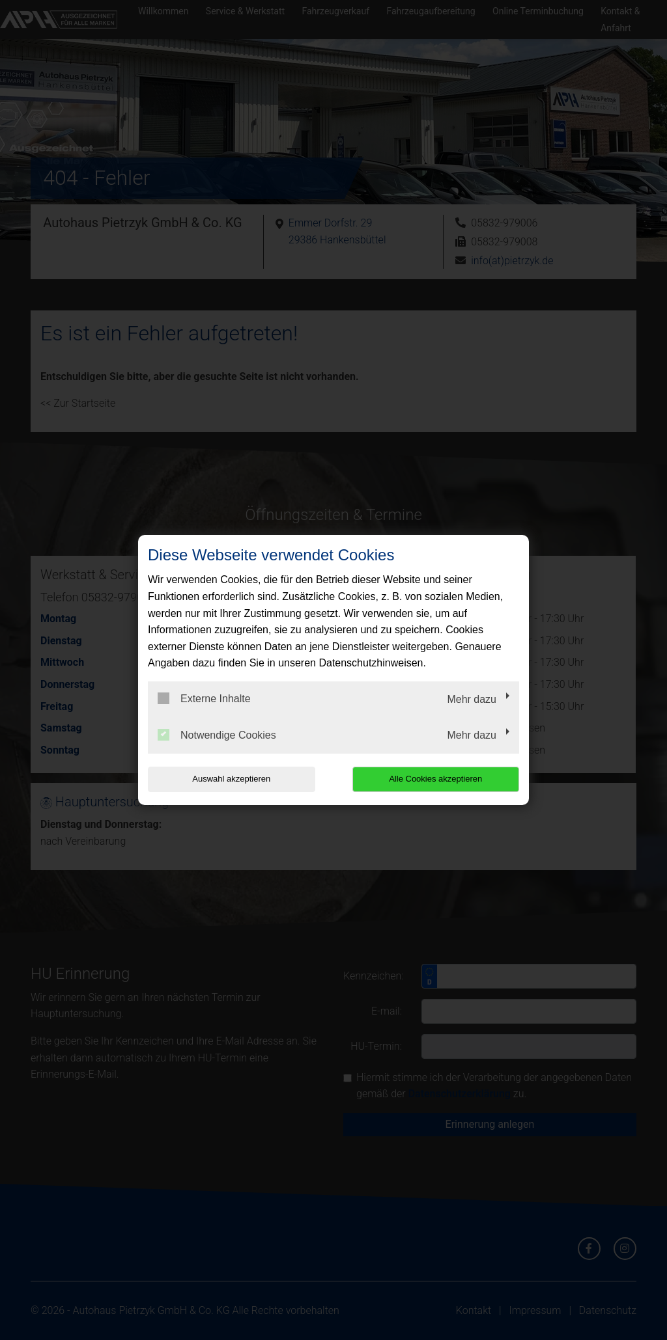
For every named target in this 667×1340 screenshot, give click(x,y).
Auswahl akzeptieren (231, 779)
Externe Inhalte (204, 698)
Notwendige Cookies (217, 735)
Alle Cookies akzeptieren (435, 779)
